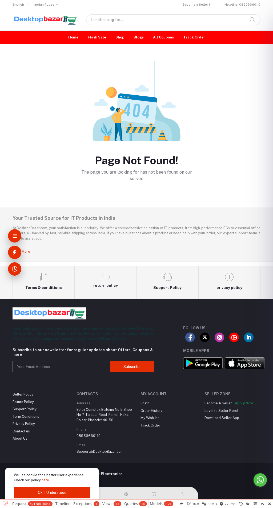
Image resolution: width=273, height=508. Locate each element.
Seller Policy (23, 394)
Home (73, 37)
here (45, 480)
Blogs (139, 37)
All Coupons (163, 37)
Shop (119, 37)
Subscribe (131, 367)
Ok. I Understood (52, 492)
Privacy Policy (24, 424)
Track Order (194, 37)
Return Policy (23, 402)
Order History (151, 411)
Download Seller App (221, 418)
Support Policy (25, 409)
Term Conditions (26, 417)
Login (144, 403)
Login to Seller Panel (221, 411)
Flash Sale (97, 37)
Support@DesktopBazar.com (100, 452)
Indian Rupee (44, 4)
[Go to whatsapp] (260, 480)
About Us (20, 438)
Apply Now (244, 403)
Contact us (21, 431)
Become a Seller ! (196, 4)
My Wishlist (149, 418)
